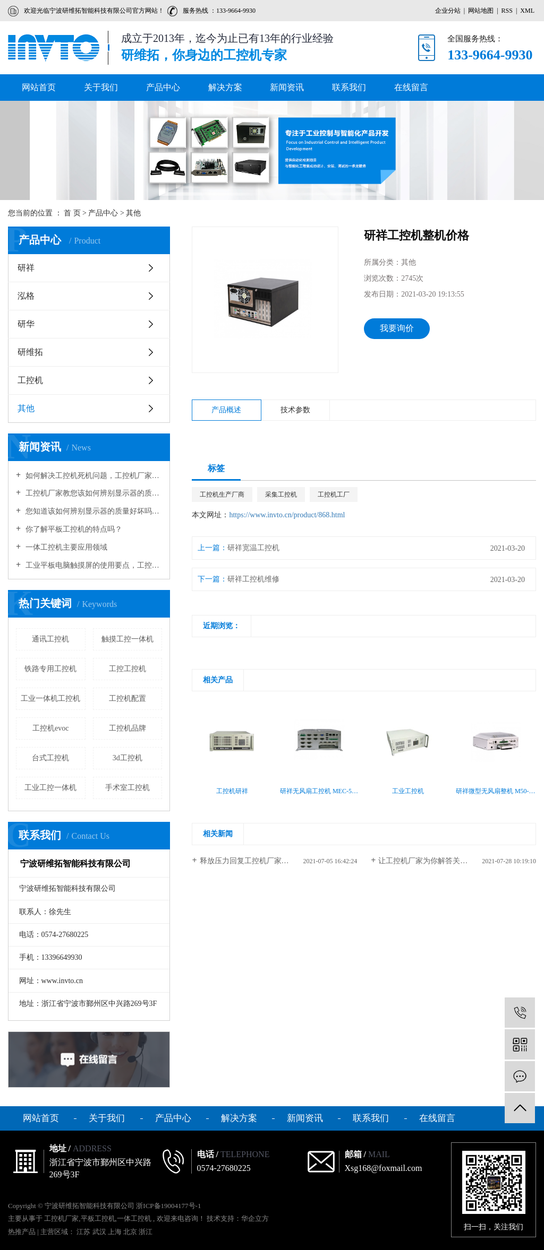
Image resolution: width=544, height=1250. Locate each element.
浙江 (145, 1232)
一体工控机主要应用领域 (65, 547)
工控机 (30, 380)
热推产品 (22, 1232)
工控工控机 (127, 669)
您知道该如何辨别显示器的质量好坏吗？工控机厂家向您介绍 (92, 511)
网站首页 (39, 87)
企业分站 (448, 10)
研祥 (26, 267)
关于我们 (101, 87)
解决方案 (225, 87)
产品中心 (163, 87)
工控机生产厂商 (222, 494)
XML (527, 10)
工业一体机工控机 (50, 698)
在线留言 (411, 87)
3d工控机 (127, 758)
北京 (131, 1232)
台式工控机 (50, 758)
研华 (26, 323)
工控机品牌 (127, 728)
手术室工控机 (127, 788)
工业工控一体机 (50, 788)
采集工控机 (281, 494)
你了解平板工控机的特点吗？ (72, 529)
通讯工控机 (50, 639)
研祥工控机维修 (253, 579)
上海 (115, 1232)
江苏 (84, 1232)
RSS (507, 10)
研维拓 (30, 352)
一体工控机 (134, 1218)
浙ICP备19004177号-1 (168, 1206)
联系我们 (349, 87)
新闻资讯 (287, 87)
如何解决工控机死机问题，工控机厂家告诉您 (92, 476)
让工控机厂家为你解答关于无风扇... (437, 861)
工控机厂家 (61, 1218)
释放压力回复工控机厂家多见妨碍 (255, 861)
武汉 (100, 1232)
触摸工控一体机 (127, 639)
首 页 (72, 213)
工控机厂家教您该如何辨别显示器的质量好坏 (92, 493)
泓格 (26, 295)
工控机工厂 (334, 494)
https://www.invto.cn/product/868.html (287, 515)
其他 (133, 213)
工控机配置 (127, 698)
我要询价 (397, 328)
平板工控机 (98, 1218)
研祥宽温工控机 (253, 548)
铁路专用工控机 (50, 669)
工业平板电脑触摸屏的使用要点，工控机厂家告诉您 (92, 565)
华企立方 (255, 1218)
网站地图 (481, 10)
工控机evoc (50, 728)
